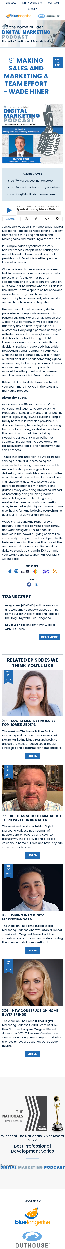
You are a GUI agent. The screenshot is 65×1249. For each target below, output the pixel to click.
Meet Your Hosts (32, 2)
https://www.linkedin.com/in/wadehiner (33, 188)
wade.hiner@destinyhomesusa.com (30, 194)
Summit (32, 9)
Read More (49, 637)
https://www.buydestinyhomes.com (30, 181)
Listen (32, 756)
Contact (53, 2)
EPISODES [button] (11, 2)
